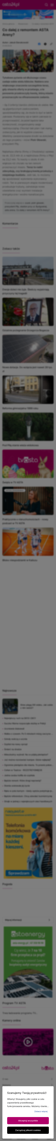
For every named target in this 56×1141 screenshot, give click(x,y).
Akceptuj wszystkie (28, 1120)
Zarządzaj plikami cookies (28, 1130)
